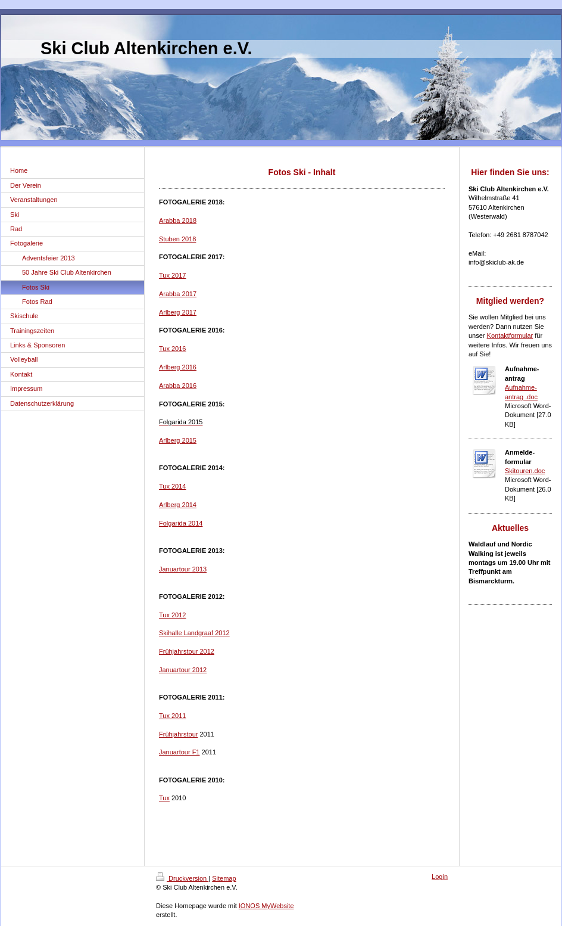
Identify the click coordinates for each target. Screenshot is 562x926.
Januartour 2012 (183, 669)
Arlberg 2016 (177, 367)
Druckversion (182, 878)
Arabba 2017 (177, 293)
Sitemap (224, 878)
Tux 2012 (172, 615)
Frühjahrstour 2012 (186, 651)
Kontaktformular (510, 335)
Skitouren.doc (525, 470)
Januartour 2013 (183, 569)
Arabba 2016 (177, 385)
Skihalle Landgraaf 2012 (194, 632)
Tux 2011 (172, 715)
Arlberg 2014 (177, 504)
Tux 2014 (172, 486)
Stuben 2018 (177, 239)
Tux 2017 (172, 275)
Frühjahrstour (178, 734)
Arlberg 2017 (177, 312)
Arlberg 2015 (177, 440)
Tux (164, 797)
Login (440, 876)
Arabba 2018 (177, 220)
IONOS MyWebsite (266, 905)
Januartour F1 (179, 752)
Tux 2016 (172, 348)
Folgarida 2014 (180, 523)
